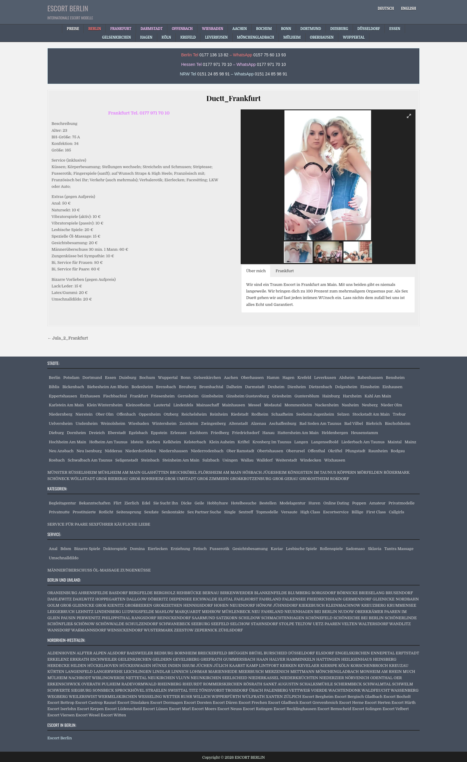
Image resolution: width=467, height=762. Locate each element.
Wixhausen (334, 460)
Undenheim (87, 423)
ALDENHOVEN (61, 653)
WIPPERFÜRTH (226, 696)
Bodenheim (142, 387)
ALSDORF (116, 653)
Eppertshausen (63, 396)
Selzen (343, 414)
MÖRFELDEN (370, 472)
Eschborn (199, 432)
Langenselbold (324, 442)
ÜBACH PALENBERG (268, 690)
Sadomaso (355, 548)
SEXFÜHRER (101, 524)
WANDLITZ (400, 624)
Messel (254, 405)
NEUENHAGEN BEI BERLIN (310, 611)
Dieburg (56, 432)
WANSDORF (58, 630)
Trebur (399, 414)
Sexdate (151, 512)
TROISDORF (236, 690)
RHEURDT (192, 684)
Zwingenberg (213, 423)
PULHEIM (111, 684)
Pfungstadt (355, 451)
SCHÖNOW (84, 624)
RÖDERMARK (397, 472)
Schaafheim (282, 414)
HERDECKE (58, 665)
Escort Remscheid (334, 709)
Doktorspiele (115, 548)
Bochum (147, 377)
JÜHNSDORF (285, 605)
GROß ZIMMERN (213, 478)
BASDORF (118, 593)
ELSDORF (325, 653)
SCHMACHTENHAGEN (282, 618)
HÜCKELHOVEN (103, 665)
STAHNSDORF (264, 624)
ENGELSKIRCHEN (352, 653)
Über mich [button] (256, 271)
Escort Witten (113, 715)
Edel (146, 503)
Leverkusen (325, 377)
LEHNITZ (85, 611)
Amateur (377, 503)
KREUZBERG (373, 605)
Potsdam (71, 377)
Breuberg (187, 387)
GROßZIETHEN (167, 605)
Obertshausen (270, 451)
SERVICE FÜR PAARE (67, 524)
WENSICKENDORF (125, 630)
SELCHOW (240, 624)
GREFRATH (211, 659)
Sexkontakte (172, 512)
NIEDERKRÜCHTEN (299, 678)
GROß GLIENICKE (77, 605)
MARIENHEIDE (222, 671)
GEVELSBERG (186, 659)
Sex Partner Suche (204, 512)
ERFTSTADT (407, 653)
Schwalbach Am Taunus (90, 460)
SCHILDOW (249, 618)
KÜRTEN (55, 671)
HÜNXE (159, 665)
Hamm (273, 377)
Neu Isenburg (89, 451)
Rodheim (259, 414)
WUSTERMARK (158, 630)
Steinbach (150, 460)
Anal (53, 548)
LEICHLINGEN (138, 671)
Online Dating (336, 503)
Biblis (54, 387)
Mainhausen (233, 405)
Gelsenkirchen (207, 377)
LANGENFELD (79, 671)
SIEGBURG (81, 690)
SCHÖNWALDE (110, 624)
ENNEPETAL (383, 653)
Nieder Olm (391, 405)
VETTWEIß (299, 690)
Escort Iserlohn (61, 709)
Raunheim (378, 451)
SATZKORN (227, 618)
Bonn (186, 377)
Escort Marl (180, 709)
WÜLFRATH (253, 696)
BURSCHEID (275, 653)
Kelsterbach (195, 442)
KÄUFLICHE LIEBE (132, 524)
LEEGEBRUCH (61, 611)
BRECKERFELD (212, 653)
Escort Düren (225, 702)
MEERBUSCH (251, 671)
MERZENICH (277, 671)
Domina (137, 548)
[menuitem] (385, 8)
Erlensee (178, 432)
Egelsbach (138, 432)
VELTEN (349, 624)
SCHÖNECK (58, 478)
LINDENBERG (107, 611)
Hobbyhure (217, 503)
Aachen (231, 377)
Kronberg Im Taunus (272, 442)
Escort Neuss (229, 709)
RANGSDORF (143, 618)
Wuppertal (168, 377)
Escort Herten (377, 702)
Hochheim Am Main (67, 442)
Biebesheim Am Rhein (108, 387)
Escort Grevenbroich (318, 702)
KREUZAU (398, 665)
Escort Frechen (253, 702)
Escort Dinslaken (133, 702)
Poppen (359, 503)
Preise (73, 28)
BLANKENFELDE (270, 593)
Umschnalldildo (64, 558)
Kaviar (277, 548)
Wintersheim (164, 423)
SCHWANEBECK (174, 624)
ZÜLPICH (292, 696)
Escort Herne (351, 702)
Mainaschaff (207, 405)
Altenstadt (238, 423)
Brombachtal (211, 387)
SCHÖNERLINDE (401, 618)
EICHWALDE (205, 599)
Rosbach (57, 460)
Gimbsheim (212, 396)
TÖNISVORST (211, 690)
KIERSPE (328, 665)
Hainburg (331, 396)
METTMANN (302, 671)
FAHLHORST (246, 599)
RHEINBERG (169, 684)
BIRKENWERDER (236, 593)
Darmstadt (255, 387)
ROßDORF (339, 478)
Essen (110, 377)
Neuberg (370, 405)
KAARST (237, 665)
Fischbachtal (115, 396)
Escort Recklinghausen (294, 709)
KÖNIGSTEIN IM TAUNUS (312, 472)
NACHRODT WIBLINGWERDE (97, 678)
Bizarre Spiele (87, 548)
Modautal (272, 405)
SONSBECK (103, 690)
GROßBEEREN (138, 605)
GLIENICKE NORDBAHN (396, 599)
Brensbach (166, 387)
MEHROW (211, 611)
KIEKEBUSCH (312, 605)
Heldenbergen (335, 432)
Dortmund (92, 377)
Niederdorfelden (140, 451)
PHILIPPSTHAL (116, 618)
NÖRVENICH (357, 678)
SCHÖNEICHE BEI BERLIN (359, 618)
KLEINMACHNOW (343, 605)
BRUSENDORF (399, 593)
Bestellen (268, 503)
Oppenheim (150, 414)
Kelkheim (172, 442)
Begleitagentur (62, 503)
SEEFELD (220, 624)
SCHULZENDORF (141, 624)
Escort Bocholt (397, 696)
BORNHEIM (186, 653)
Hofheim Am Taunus (108, 442)
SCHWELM (402, 684)
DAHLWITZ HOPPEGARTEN (99, 599)
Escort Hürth (404, 702)
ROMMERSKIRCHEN (222, 684)
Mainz (410, 442)
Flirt (117, 503)
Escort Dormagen (166, 702)
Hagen (288, 377)
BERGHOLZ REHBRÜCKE (177, 593)
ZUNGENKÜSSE (135, 570)
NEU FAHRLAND (267, 611)
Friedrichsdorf (245, 432)
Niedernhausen (173, 451)
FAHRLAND (270, 599)
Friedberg (220, 432)
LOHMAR (198, 671)
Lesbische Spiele (301, 548)
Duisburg (127, 377)
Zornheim (189, 423)
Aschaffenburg (282, 423)
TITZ (193, 690)
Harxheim (352, 396)
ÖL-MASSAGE (106, 570)
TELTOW (303, 624)
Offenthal (316, 451)
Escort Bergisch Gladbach (358, 696)
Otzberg (171, 414)
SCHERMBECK (348, 684)
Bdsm (65, 548)
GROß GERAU (285, 478)
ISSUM (188, 665)
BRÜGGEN (238, 653)
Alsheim (346, 377)
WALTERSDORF (373, 624)
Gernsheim (188, 396)
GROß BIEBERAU (112, 478)
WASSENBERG (405, 690)
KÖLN (343, 665)
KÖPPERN (346, 472)
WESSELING (150, 696)
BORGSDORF (324, 593)
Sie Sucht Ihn (165, 503)
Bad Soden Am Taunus (320, 423)
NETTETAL (136, 678)
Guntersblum (307, 396)
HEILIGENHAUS (356, 659)
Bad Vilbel (353, 423)
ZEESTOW (183, 630)
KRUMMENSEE (401, 605)
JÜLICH (220, 665)
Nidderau (113, 451)
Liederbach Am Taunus (363, 442)
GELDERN (162, 659)
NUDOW (346, 611)
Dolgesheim (346, 387)
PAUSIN (68, 618)
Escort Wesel (88, 715)
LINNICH (180, 671)
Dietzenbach (320, 387)
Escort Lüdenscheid (123, 709)
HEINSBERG (384, 659)
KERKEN (288, 665)
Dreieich (97, 432)
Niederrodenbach (207, 451)
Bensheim (395, 377)
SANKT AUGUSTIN (280, 684)
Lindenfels (183, 405)
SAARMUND (203, 618)
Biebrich (374, 423)
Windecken (310, 460)
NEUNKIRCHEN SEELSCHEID (219, 678)
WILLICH (202, 696)
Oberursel (295, 451)
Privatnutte (59, 512)
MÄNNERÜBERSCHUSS (69, 570)
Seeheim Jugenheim (315, 414)
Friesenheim (163, 396)
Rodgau (398, 451)
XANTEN (274, 696)
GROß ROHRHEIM (146, 478)
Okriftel (335, 451)
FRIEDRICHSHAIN (324, 599)
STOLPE (286, 624)
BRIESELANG (372, 593)
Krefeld (304, 377)
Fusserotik (219, 548)
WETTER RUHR (177, 696)
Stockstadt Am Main (371, 414)
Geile (199, 503)
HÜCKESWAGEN (135, 665)
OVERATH (91, 684)
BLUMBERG (299, 593)
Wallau (247, 460)
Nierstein (84, 414)
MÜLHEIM (57, 678)
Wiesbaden (138, 423)
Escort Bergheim (318, 696)
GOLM (53, 605)
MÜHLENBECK (236, 611)
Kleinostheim (138, 405)
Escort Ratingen (258, 709)
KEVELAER (308, 665)
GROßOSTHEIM (314, 478)
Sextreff (246, 512)
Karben (153, 442)
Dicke (186, 503)
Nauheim (350, 405)
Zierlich (131, 503)
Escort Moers (204, 709)
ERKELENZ (58, 659)
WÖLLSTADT (82, 478)
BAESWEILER (140, 653)
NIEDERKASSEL (263, 678)
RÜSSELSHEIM (83, 472)
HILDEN (78, 665)
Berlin (54, 377)
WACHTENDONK (344, 690)
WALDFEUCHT (376, 690)
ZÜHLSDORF (230, 630)
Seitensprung (128, 512)
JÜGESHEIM (275, 472)
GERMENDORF (357, 599)
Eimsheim (369, 387)
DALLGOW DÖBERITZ (147, 599)
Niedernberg (60, 414)
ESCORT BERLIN (67, 8)
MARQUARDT (188, 611)
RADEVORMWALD (139, 684)
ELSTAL (225, 599)
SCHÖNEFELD (318, 618)
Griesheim (282, 396)
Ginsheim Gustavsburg (247, 396)
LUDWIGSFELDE (138, 611)
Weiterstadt (286, 460)
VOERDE (319, 690)
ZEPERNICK (205, 630)
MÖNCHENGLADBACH (337, 671)
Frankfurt (139, 396)
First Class (376, 512)
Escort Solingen (367, 709)
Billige (357, 512)
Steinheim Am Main (180, 460)
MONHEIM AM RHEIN (381, 671)
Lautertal (162, 405)
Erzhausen (90, 396)
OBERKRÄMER (369, 611)
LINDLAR (161, 671)
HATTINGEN (328, 659)
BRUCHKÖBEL (183, 472)
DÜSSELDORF (301, 653)
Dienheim (296, 387)
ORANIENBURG (62, 593)
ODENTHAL (381, 678)
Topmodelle (267, 512)
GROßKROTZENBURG (250, 478)
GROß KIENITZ (109, 605)
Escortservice (336, 512)
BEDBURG (163, 653)
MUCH (409, 671)
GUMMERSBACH (239, 659)
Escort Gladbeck (283, 702)
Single (230, 512)
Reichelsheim (194, 414)
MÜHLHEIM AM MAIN (119, 472)
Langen (301, 442)
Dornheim (76, 432)
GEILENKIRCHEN (134, 659)
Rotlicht (106, 512)
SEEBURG (200, 624)
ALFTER (84, 653)
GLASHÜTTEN (155, 472)
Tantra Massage (398, 548)
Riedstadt (239, 414)
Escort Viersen (61, 715)
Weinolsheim (113, 423)
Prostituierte (84, 512)
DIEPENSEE (180, 599)
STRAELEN (156, 690)
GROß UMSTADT (180, 478)
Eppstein (159, 432)
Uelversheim (61, 423)
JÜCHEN (204, 665)
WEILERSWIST (83, 696)
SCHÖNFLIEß (60, 624)
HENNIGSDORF (198, 605)
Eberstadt (117, 432)
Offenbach (126, 414)
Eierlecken (158, 548)
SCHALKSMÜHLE (316, 684)
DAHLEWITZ (59, 599)
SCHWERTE (58, 690)
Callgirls (396, 512)
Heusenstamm (364, 432)
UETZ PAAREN (327, 624)
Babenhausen (370, 377)
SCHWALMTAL (377, 684)
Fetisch (200, 548)
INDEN (174, 665)
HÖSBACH (252, 472)
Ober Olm (104, 414)
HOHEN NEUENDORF (234, 605)
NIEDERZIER (331, 678)
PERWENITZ (89, 618)
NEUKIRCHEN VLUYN (169, 678)
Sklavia (374, 548)
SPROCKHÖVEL (130, 690)
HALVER (277, 659)
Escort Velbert (395, 709)
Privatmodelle (401, 503)
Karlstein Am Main (66, 405)
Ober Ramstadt (240, 451)
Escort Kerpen (90, 709)
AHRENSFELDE (93, 593)
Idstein (136, 442)
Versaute (289, 512)
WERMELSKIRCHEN (117, 696)
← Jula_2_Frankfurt (67, 338)
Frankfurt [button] (284, 271)
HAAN (262, 659)
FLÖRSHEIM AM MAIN (219, 472)
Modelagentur (292, 503)
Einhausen (392, 387)
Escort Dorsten (198, 702)
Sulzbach (211, 460)
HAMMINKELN (300, 659)
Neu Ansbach (61, 451)
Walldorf (264, 460)
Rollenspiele (331, 548)
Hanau (268, 432)
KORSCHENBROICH (369, 665)
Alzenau (258, 423)
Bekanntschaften (94, 503)
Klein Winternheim (104, 405)
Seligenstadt (126, 460)
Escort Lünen (155, 709)
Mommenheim (298, 405)
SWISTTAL (178, 690)
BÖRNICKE (347, 593)
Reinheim (219, 414)
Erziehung (180, 548)
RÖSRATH (252, 684)
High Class (310, 512)
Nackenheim (327, 405)
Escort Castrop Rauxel (95, 702)
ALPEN (99, 653)
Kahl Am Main (378, 396)
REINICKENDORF (174, 618)
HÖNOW (264, 605)
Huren (314, 503)
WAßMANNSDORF (88, 630)
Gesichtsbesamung (250, 548)
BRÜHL (256, 653)
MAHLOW (164, 611)
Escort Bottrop (60, 702)
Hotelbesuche (243, 503)
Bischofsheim (397, 423)
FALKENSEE (294, 599)
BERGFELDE (141, 593)
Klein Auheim (222, 442)
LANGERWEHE (108, 671)
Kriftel (244, 442)
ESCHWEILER (103, 659)
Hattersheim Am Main (298, 432)
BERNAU (211, 593)
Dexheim (276, 387)
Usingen (230, 460)
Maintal (394, 442)
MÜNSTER (57, 472)
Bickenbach (73, 387)
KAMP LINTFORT (262, 665)
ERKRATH (79, 659)
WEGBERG (57, 696)
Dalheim (234, 387)
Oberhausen (252, 377)
